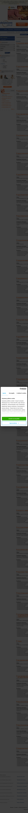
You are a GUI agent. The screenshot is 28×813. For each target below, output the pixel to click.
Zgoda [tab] (4, 393)
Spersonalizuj (14, 423)
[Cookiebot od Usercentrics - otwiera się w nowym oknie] (20, 389)
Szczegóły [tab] (11, 393)
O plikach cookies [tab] (21, 393)
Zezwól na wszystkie (14, 418)
